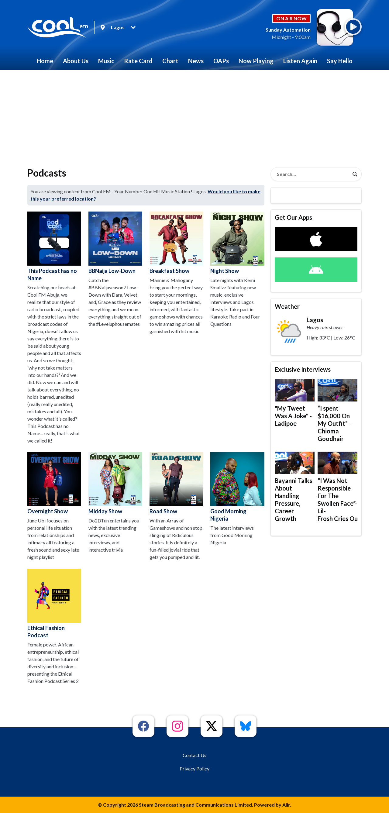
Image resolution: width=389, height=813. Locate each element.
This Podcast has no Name (54, 246)
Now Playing (256, 60)
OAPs (221, 60)
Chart (170, 60)
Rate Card (138, 60)
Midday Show (115, 483)
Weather (287, 306)
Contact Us (194, 755)
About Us (75, 60)
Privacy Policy (194, 768)
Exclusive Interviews (303, 369)
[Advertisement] (194, 115)
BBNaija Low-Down (115, 243)
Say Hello (340, 60)
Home (45, 60)
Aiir (286, 805)
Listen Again (300, 60)
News (196, 60)
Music (106, 60)
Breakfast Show (176, 243)
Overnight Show (54, 483)
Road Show (176, 483)
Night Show (237, 243)
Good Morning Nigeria (237, 487)
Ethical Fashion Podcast (54, 603)
